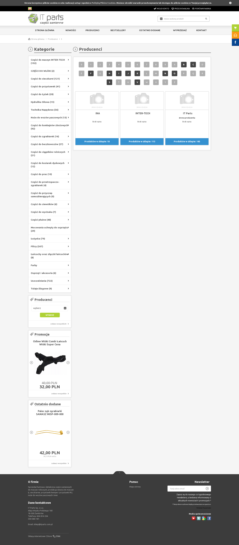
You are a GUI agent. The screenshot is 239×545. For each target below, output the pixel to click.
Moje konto (163, 9)
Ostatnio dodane (149, 30)
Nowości (71, 30)
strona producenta (187, 118)
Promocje (42, 334)
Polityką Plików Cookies (104, 3)
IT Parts (187, 113)
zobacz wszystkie (58, 394)
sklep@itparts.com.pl (43, 524)
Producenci (92, 30)
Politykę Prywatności (203, 508)
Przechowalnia (182, 9)
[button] (50, 308)
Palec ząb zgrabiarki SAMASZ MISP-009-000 (49, 413)
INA (98, 113)
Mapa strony (135, 487)
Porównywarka (203, 9)
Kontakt (201, 30)
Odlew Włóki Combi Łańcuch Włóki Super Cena (50, 343)
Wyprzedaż (180, 30)
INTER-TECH (143, 113)
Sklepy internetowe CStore (40, 536)
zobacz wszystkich (58, 324)
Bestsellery (118, 30)
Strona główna (44, 30)
